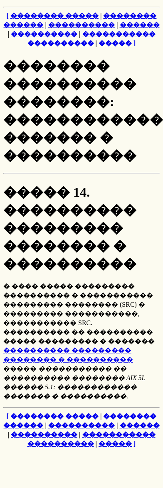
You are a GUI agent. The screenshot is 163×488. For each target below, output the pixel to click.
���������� (81, 24)
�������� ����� (54, 15)
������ (140, 24)
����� (115, 43)
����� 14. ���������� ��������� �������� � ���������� (69, 228)
